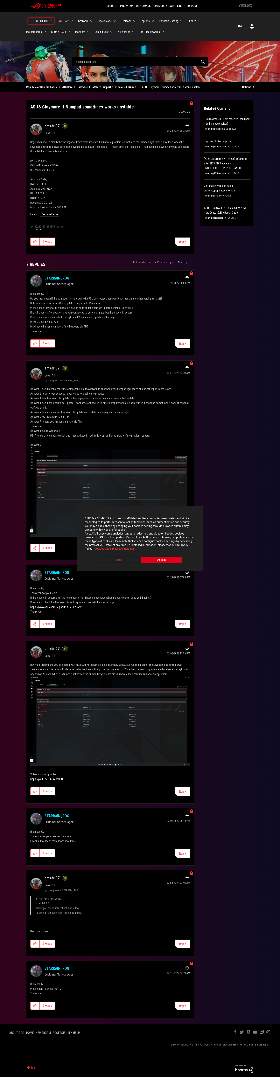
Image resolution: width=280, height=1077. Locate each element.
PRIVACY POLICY (203, 1044)
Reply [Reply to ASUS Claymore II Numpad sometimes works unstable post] (182, 242)
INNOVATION (126, 5)
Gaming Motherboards (217, 146)
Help (240, 26)
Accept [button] (161, 560)
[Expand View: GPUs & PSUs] (69, 32)
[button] (35, 241)
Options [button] (246, 87)
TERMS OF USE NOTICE (181, 1044)
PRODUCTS (111, 5)
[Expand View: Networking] (133, 32)
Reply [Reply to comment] (182, 344)
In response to (63, 380)
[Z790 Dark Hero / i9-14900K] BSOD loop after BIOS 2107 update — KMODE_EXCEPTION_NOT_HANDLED (225, 163)
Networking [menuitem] (124, 31)
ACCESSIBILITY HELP (66, 1033)
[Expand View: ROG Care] (72, 21)
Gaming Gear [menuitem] (101, 31)
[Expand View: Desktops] (134, 21)
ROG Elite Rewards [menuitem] (150, 31)
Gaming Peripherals (215, 129)
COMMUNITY (160, 5)
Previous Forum (124, 87)
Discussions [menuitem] (105, 21)
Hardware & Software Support (94, 87)
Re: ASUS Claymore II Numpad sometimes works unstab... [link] (169, 87)
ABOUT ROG (16, 1033)
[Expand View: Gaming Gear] (111, 32)
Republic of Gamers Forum (42, 87)
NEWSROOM (43, 1033)
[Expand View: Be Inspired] (52, 21)
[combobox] (140, 61)
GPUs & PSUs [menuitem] (58, 31)
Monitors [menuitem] (80, 31)
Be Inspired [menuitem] (42, 20)
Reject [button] (118, 560)
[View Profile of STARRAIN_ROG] (57, 278)
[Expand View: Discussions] (114, 21)
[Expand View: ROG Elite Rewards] (163, 32)
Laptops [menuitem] (145, 21)
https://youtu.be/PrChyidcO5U (46, 779)
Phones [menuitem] (192, 21)
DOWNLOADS (143, 5)
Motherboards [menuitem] (34, 31)
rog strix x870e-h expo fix (217, 141)
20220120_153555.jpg (46, 226)
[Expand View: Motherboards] (45, 32)
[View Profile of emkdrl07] (52, 126)
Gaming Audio (213, 195)
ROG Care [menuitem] (64, 21)
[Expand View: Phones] (199, 21)
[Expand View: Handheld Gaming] (181, 21)
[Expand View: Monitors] (88, 32)
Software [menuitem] (83, 21)
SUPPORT (192, 5)
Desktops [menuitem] (126, 21)
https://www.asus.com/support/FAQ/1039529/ (56, 607)
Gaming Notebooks (215, 218)
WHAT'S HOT (177, 5)
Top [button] (33, 1067)
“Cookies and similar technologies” (115, 549)
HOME (30, 1033)
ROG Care (67, 87)
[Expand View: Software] (91, 21)
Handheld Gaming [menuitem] (168, 21)
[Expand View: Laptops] (153, 21)
